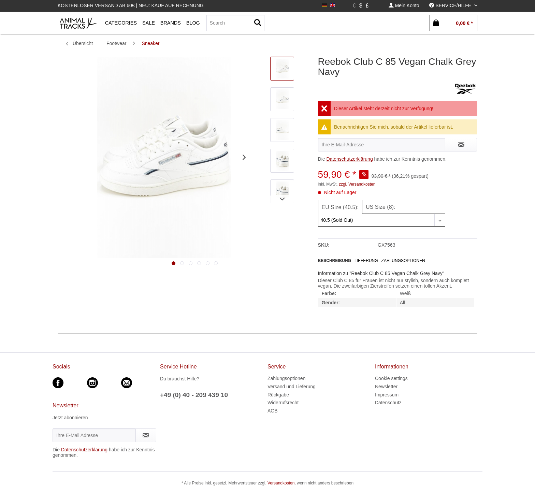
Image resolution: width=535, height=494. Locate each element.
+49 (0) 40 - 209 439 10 (194, 394)
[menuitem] (404, 5)
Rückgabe (278, 394)
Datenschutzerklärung (349, 159)
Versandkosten (281, 483)
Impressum (387, 394)
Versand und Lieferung (292, 386)
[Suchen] (257, 23)
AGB (273, 410)
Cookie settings (391, 378)
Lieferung (366, 260)
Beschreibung (334, 260)
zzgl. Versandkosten (357, 184)
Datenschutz (388, 402)
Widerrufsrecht (283, 402)
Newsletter (386, 386)
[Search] (235, 23)
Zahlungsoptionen (403, 260)
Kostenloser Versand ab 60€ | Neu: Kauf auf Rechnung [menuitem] (131, 5)
